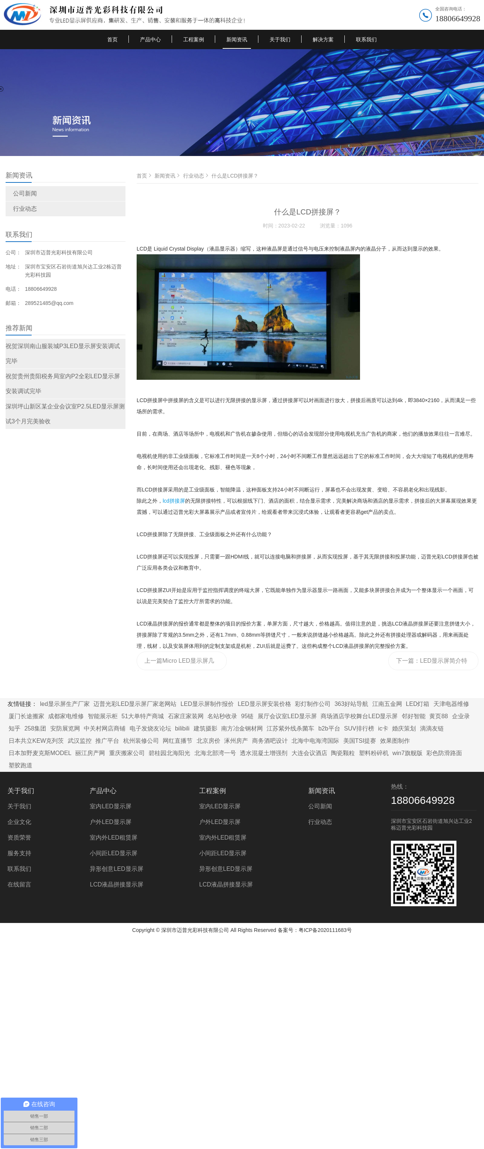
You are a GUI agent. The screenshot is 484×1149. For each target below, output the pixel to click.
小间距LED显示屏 (113, 853)
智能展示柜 (103, 716)
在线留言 (19, 884)
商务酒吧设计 (270, 741)
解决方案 (323, 39)
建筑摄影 (205, 728)
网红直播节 (177, 741)
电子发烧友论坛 (150, 728)
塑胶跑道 (20, 765)
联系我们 (366, 39)
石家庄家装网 (186, 716)
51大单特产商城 (142, 716)
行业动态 (25, 209)
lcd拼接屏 (174, 501)
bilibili (182, 728)
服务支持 (19, 853)
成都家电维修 (66, 716)
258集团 (35, 728)
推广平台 (107, 741)
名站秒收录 (222, 716)
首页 (112, 39)
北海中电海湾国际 (315, 741)
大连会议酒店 (309, 753)
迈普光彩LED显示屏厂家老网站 (134, 704)
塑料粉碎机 (374, 753)
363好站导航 (351, 704)
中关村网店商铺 (104, 728)
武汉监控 (80, 741)
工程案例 (193, 39)
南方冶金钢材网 (242, 728)
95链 (247, 716)
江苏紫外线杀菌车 (290, 728)
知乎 (14, 728)
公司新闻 (25, 193)
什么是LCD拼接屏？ (234, 176)
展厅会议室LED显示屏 (287, 716)
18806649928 (457, 18)
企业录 (461, 716)
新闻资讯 (236, 39)
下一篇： (431, 664)
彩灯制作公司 (313, 704)
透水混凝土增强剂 (263, 753)
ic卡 (383, 728)
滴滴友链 (432, 728)
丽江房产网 (90, 753)
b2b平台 (329, 728)
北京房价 (208, 741)
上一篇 (180, 664)
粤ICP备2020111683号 (325, 930)
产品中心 (150, 39)
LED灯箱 (417, 704)
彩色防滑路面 (444, 753)
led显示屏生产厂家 (64, 704)
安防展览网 (65, 728)
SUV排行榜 (359, 728)
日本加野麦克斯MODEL (40, 753)
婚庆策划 (404, 728)
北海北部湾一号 (215, 753)
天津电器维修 (451, 704)
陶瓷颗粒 (343, 753)
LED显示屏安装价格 (264, 704)
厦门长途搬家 (26, 716)
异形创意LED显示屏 (116, 869)
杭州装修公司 (141, 741)
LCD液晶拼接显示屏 (116, 884)
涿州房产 (236, 741)
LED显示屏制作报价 (207, 704)
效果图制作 (395, 741)
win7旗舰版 (407, 753)
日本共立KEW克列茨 (36, 741)
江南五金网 (387, 704)
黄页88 (438, 716)
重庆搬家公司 (127, 753)
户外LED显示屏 (110, 822)
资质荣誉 (19, 837)
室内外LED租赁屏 (113, 837)
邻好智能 (414, 716)
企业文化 (19, 822)
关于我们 (280, 39)
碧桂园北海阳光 (169, 753)
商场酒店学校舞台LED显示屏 (359, 716)
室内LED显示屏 (110, 806)
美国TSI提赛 (359, 741)
